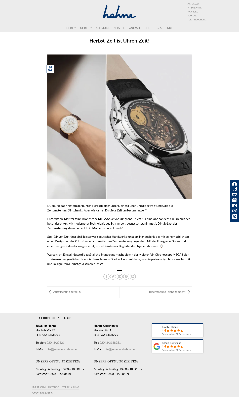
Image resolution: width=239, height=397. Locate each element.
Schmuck (103, 27)
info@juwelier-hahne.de (61, 349)
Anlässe (135, 27)
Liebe (71, 28)
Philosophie (195, 7)
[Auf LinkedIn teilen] (133, 277)
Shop (148, 27)
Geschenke (165, 27)
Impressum (39, 387)
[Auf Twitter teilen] (113, 277)
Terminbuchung (197, 19)
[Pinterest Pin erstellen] (126, 277)
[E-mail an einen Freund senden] (120, 277)
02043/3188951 (110, 342)
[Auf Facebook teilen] (106, 277)
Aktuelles (193, 3)
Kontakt (193, 15)
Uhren (86, 28)
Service (119, 27)
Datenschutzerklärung (63, 387)
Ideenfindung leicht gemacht (170, 292)
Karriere (193, 11)
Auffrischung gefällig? (64, 292)
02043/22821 (55, 342)
